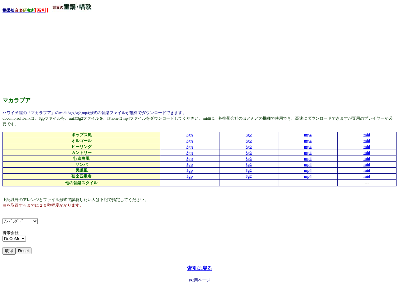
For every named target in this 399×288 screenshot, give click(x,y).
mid (366, 134)
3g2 (249, 134)
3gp (189, 134)
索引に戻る (199, 268)
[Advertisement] (49, 53)
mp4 (308, 134)
